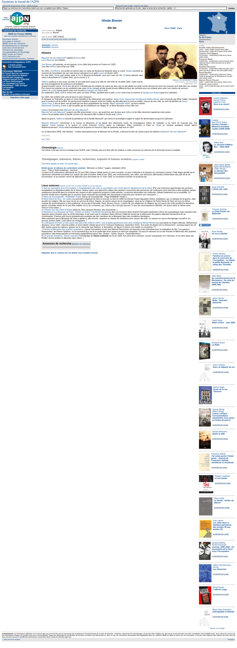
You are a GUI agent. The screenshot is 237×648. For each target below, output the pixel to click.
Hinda (195, 80)
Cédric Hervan (220, 169)
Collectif (215, 120)
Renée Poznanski (219, 545)
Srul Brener (186, 80)
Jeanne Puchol (219, 100)
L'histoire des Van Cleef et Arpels (57, 210)
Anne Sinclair (217, 232)
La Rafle (215, 345)
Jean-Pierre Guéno (219, 122)
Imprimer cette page (19, 97)
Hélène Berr (218, 143)
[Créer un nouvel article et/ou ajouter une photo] (59, 39)
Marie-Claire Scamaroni (221, 610)
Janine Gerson (218, 298)
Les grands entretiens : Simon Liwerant (60, 236)
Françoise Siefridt (218, 454)
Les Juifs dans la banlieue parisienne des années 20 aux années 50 (222, 526)
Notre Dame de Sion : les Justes (57, 199)
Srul (79, 75)
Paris (201, 41)
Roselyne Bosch (218, 343)
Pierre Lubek (219, 498)
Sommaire (46, 45)
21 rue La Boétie (219, 234)
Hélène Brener (153, 99)
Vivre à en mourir (221, 104)
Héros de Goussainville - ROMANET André (62, 197)
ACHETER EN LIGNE (221, 109)
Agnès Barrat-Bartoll (222, 167)
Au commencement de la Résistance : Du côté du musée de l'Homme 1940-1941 (223, 281)
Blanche (45, 58)
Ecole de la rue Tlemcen (220, 390)
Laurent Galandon (220, 98)
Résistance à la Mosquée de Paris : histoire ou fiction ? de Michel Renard (75, 212)
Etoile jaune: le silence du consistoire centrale (63, 168)
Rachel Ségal (218, 387)
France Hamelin (219, 254)
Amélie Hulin (124, 103)
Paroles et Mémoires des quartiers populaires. (63, 229)
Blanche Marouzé (50, 123)
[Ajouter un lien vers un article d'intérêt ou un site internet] (80, 186)
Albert (112, 103)
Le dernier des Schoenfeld (221, 172)
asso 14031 (46, 139)
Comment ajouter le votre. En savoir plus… (61, 164)
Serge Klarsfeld (218, 187)
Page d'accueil (5, 18)
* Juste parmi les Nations (11, 639)
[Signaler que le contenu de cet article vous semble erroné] (70, 253)
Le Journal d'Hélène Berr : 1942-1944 (223, 146)
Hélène (175, 80)
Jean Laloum (218, 521)
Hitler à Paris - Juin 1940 (223, 322)
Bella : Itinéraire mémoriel (219, 301)
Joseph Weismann (219, 432)
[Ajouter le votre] (138, 159)
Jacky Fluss (119, 99)
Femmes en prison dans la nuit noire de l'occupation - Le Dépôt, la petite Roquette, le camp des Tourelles (224, 260)
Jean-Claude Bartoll (222, 165)
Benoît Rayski (218, 587)
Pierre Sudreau (219, 365)
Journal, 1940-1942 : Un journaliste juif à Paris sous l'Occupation (223, 549)
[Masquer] (55, 47)
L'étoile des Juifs (220, 189)
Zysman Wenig (218, 409)
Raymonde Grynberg (134, 99)
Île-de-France (205, 37)
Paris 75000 (170, 28)
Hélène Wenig (218, 411)
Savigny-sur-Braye (95, 90)
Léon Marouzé (58, 58)
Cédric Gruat (217, 320)
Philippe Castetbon (222, 476)
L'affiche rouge (220, 589)
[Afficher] (54, 45)
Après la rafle (218, 434)
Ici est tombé (221, 478)
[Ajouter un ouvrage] (217, 628)
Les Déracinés (220, 569)
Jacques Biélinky (218, 543)
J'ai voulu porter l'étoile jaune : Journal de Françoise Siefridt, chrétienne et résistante (222, 459)
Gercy (78, 58)
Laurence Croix (219, 102)
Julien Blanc (216, 276)
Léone (95, 112)
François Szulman (219, 209)
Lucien (101, 73)
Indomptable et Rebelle (223, 612)
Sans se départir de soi (224, 367)
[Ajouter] (60, 148)
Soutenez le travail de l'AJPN (20, 1)
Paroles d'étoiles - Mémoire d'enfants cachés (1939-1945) (221, 126)
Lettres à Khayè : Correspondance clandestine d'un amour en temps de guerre (223, 416)
